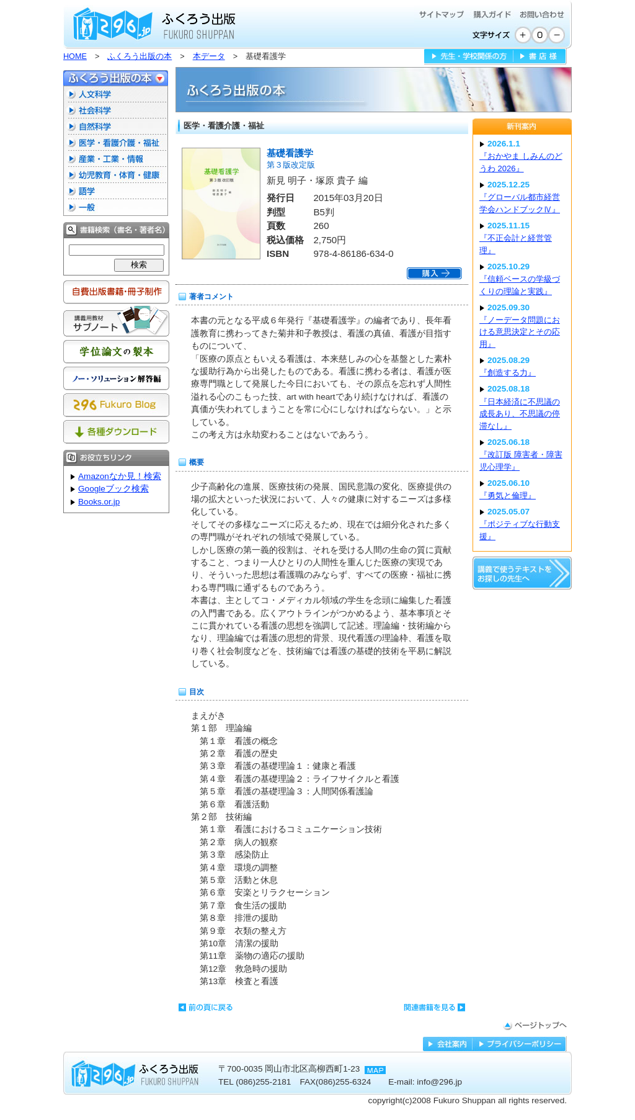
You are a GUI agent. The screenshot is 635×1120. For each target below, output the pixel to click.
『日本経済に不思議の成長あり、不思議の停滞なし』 (519, 414)
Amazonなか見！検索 (119, 476)
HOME (75, 56)
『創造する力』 (507, 372)
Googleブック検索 (113, 488)
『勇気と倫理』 (507, 495)
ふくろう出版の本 (139, 56)
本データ (209, 56)
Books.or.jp (99, 501)
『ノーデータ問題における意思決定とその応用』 (519, 332)
